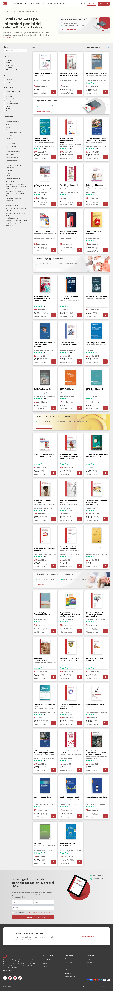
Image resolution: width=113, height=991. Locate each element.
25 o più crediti (11, 70)
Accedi (91, 3)
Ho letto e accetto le (33, 912)
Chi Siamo (49, 3)
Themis (8, 108)
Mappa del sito (70, 977)
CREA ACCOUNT (88, 936)
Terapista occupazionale (14, 223)
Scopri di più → (41, 584)
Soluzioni (39, 3)
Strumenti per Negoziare (45, 232)
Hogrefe (9, 96)
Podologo (9, 173)
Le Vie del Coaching (93, 547)
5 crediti (9, 60)
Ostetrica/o (9, 170)
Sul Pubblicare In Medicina (97, 297)
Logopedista (10, 154)
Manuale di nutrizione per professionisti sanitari (70, 659)
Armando (9, 111)
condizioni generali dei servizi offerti (40, 912)
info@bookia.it (7, 970)
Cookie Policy (106, 986)
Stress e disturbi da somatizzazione (67, 844)
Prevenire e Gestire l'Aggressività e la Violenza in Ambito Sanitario (97, 754)
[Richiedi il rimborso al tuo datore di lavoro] (88, 36)
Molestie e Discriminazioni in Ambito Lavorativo (70, 232)
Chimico (8, 127)
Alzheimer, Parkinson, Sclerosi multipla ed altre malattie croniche (71, 457)
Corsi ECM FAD (19, 3)
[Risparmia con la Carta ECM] (78, 36)
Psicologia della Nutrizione (97, 798)
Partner (67, 966)
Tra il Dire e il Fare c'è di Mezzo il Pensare (71, 187)
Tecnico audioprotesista (14, 181)
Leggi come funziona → (44, 427)
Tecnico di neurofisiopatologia (16, 203)
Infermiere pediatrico (13, 152)
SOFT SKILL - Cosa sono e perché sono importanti (44, 455)
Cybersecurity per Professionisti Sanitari (68, 344)
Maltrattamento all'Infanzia (97, 74)
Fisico (8, 141)
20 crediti (9, 67)
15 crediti (9, 65)
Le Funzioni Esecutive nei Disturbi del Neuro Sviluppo (97, 141)
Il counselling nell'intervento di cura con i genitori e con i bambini (70, 614)
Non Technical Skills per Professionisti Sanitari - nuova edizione (95, 614)
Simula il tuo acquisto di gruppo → (48, 269)
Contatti (89, 966)
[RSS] (20, 978)
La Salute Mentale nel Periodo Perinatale (45, 141)
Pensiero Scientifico (13, 99)
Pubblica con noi (70, 959)
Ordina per (93, 47)
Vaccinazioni (45, 844)
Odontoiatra (10, 163)
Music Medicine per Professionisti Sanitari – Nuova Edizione (43, 298)
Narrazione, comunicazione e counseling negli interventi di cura (96, 502)
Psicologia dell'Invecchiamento (45, 660)
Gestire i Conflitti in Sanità (71, 798)
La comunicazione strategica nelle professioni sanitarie (44, 549)
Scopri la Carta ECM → (69, 29)
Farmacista (9, 138)
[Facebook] (5, 978)
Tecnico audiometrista (13, 179)
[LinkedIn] (10, 978)
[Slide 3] (85, 36)
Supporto (63, 3)
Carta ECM (31, 3)
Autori (67, 969)
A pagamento (11, 82)
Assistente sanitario (12, 122)
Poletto (8, 106)
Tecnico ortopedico (12, 205)
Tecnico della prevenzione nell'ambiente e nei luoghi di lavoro (15, 193)
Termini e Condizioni (83, 986)
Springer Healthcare (13, 94)
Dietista (8, 130)
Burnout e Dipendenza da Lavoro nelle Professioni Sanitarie (70, 706)
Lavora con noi (70, 962)
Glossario (68, 973)
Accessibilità (91, 962)
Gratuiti (9, 79)
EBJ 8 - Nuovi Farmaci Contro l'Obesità (94, 390)
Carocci (9, 101)
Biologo (8, 124)
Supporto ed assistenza (95, 959)
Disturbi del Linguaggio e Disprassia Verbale (97, 187)
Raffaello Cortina (12, 103)
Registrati (104, 3)
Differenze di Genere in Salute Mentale (43, 74)
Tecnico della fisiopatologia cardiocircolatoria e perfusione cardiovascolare (16, 186)
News (56, 3)
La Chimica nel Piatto (45, 798)
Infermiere (9, 149)
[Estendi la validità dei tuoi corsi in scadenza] (82, 36)
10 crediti (9, 63)
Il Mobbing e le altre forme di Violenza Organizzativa (45, 753)
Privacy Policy (96, 986)
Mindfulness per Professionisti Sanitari (42, 613)
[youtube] (15, 978)
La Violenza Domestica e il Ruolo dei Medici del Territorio (44, 344)
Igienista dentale (11, 146)
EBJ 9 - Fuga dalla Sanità (97, 344)
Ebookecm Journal (13, 91)
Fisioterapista (10, 143)
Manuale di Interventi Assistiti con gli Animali (69, 74)
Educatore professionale (14, 132)
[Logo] (20, 956)
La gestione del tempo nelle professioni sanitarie (97, 455)
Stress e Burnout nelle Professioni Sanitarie (71, 549)
